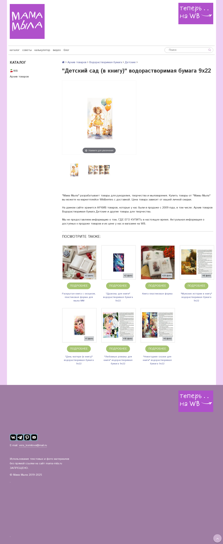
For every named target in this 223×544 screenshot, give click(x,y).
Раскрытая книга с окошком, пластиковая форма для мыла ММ (79, 297)
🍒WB (14, 71)
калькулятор (42, 50)
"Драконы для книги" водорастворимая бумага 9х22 (118, 297)
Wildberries (106, 200)
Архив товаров (19, 77)
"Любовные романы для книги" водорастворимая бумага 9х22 (118, 360)
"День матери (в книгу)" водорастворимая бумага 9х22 (79, 360)
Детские (130, 62)
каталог (15, 50)
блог (66, 50)
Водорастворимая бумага (105, 62)
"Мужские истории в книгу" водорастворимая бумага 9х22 (196, 297)
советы (27, 50)
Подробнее (79, 286)
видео (57, 50)
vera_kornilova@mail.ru (33, 445)
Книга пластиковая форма (157, 293)
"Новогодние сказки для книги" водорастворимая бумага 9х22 (157, 360)
